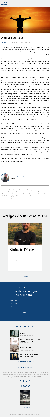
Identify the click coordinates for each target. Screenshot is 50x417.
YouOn (39, 414)
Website (13, 178)
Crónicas (4, 42)
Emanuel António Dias (18, 177)
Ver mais (25, 276)
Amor (20, 166)
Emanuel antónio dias (11, 166)
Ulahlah (25, 414)
